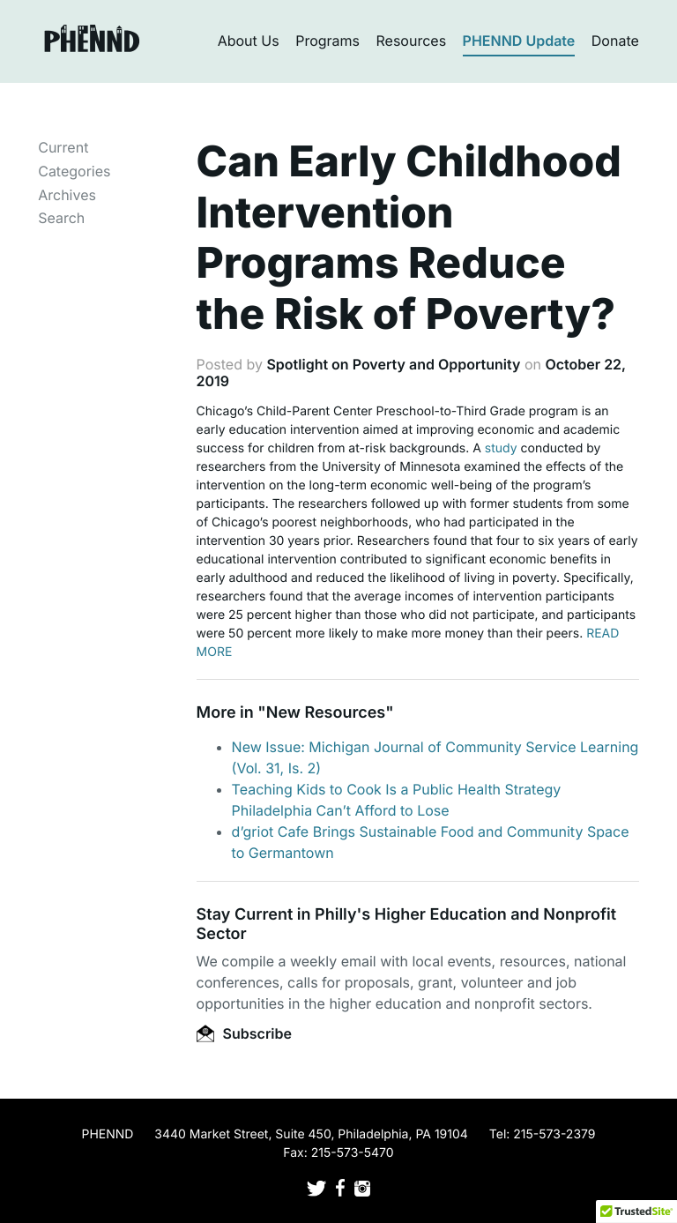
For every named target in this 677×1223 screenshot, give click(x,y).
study (501, 448)
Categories (74, 171)
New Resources (325, 713)
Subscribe (244, 1033)
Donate (615, 40)
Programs (327, 40)
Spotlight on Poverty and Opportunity (393, 364)
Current (63, 147)
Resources (411, 40)
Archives (67, 195)
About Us (248, 40)
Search (61, 218)
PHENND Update (519, 40)
